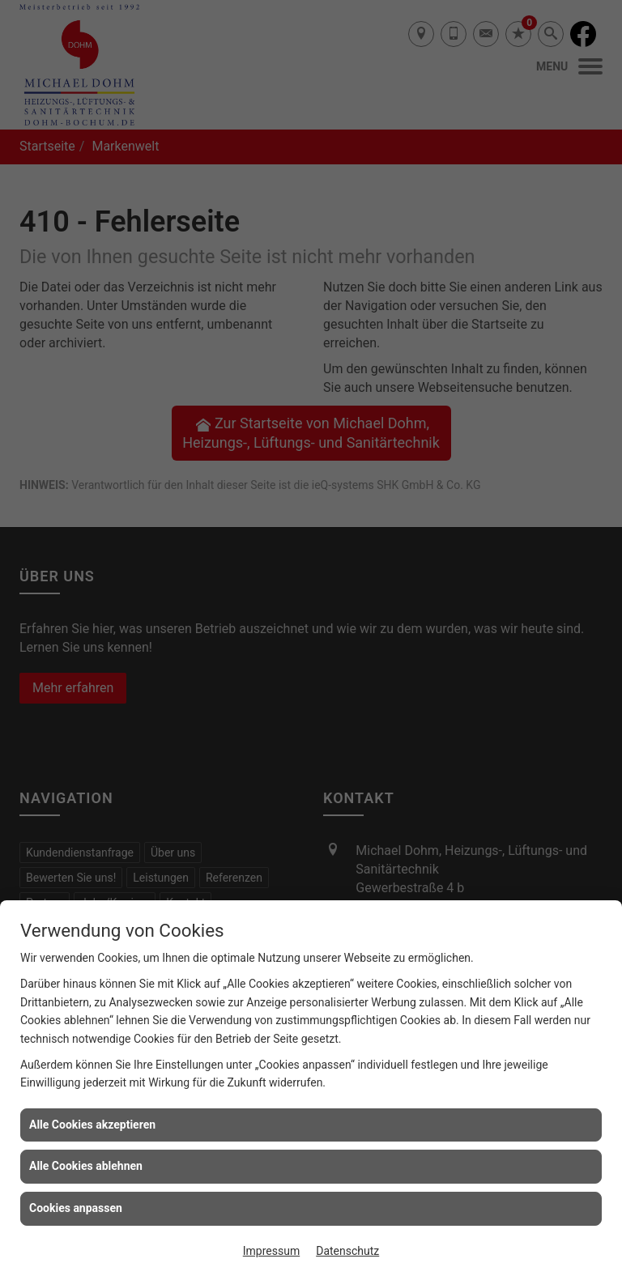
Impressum (271, 1250)
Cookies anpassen (75, 1207)
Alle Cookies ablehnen (86, 1165)
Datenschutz (347, 1250)
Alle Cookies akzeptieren (92, 1124)
